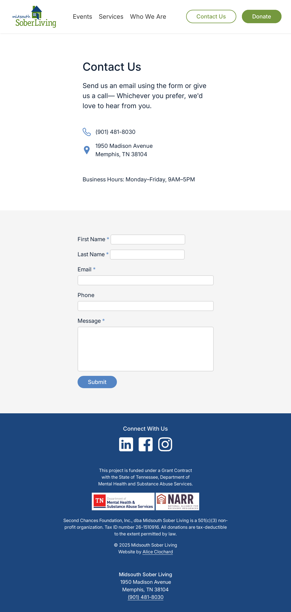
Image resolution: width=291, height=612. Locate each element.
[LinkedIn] (126, 444)
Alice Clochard (158, 551)
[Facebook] (146, 444)
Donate (261, 16)
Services (111, 16)
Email (87, 269)
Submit (97, 382)
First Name (93, 239)
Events (82, 16)
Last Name (93, 254)
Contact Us (211, 16)
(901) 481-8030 (115, 132)
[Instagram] (165, 444)
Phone (86, 295)
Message (91, 320)
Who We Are (148, 16)
